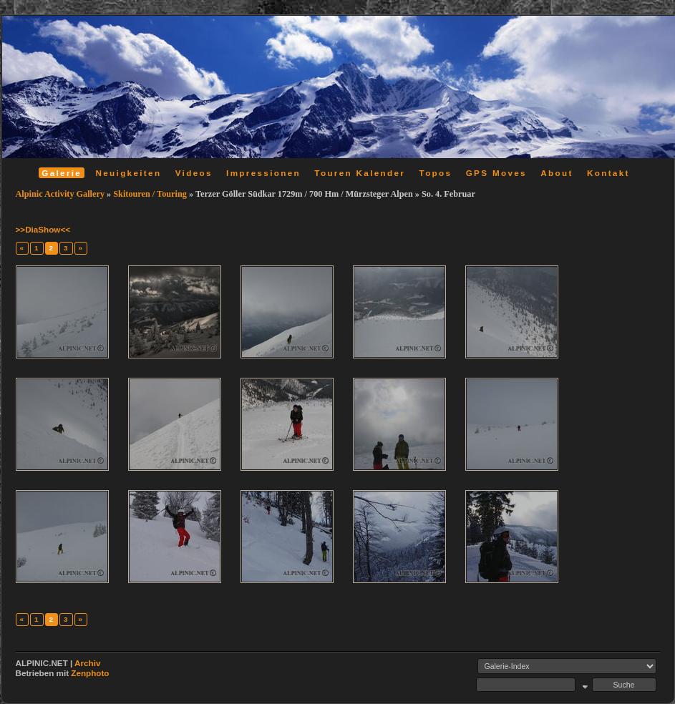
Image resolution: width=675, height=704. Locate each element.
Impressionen (263, 172)
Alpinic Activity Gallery (60, 194)
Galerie (62, 172)
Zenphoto (90, 673)
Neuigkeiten (129, 172)
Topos (435, 172)
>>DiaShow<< (43, 229)
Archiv (87, 663)
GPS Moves (496, 172)
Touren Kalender (359, 172)
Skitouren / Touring (150, 194)
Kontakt (608, 172)
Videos (194, 172)
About (556, 172)
